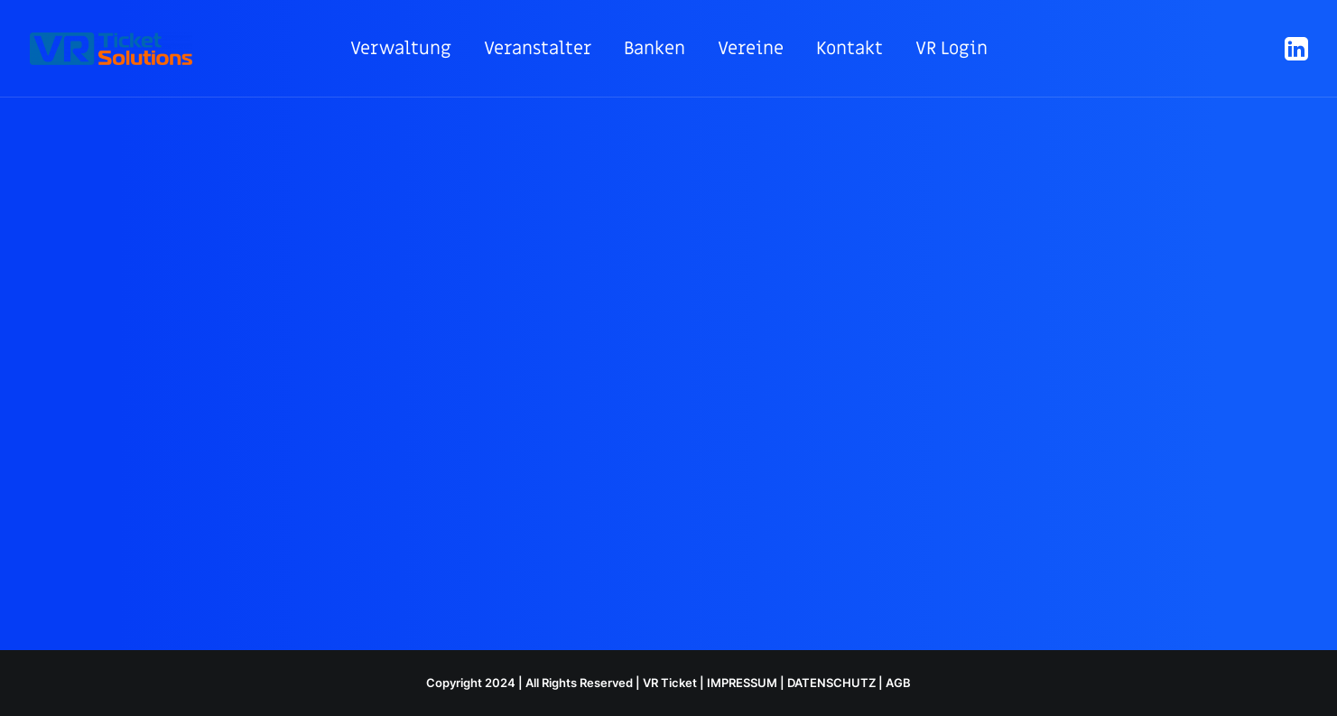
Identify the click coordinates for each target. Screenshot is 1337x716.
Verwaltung (400, 48)
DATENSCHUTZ (831, 682)
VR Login (951, 48)
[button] (1294, 49)
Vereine (751, 48)
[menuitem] (401, 49)
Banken (654, 48)
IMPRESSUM (742, 682)
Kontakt (849, 48)
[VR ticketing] (111, 49)
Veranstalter (537, 48)
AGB (898, 682)
